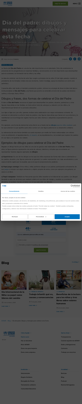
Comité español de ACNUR (70, 341)
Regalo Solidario (26, 366)
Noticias (64, 362)
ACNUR (3, 321)
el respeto (33, 135)
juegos (6, 169)
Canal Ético (53, 397)
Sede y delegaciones (68, 345)
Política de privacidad (21, 397)
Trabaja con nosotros (68, 352)
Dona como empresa (28, 352)
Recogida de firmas (27, 369)
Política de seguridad (39, 397)
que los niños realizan (61, 125)
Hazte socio (41, 250)
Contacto (64, 348)
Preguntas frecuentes (41, 401)
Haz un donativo (26, 341)
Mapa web (65, 397)
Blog (9, 321)
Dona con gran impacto (29, 348)
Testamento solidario (28, 373)
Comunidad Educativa (28, 377)
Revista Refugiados (68, 373)
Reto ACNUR (25, 345)
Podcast (64, 369)
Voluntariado (25, 362)
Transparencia (66, 337)
